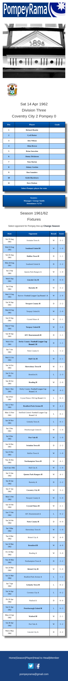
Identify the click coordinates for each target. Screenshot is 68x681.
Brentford (32, 375)
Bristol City (32, 537)
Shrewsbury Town (32, 367)
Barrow (20, 296)
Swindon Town (32, 240)
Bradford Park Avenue (32, 406)
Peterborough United (32, 430)
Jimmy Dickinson (32, 156)
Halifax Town (32, 256)
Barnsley (32, 288)
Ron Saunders (31, 172)
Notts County (32, 351)
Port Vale (32, 437)
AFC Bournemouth (32, 335)
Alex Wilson (32, 141)
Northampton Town (32, 461)
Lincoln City (32, 280)
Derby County (24, 342)
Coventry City (32, 490)
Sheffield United (25, 413)
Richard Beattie (32, 130)
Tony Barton (32, 162)
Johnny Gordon (32, 167)
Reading (32, 382)
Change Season (52, 226)
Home (12, 657)
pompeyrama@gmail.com (34, 674)
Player (29, 657)
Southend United (32, 248)
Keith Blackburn (32, 178)
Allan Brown (32, 146)
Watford (32, 601)
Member (54, 657)
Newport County (32, 304)
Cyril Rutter (32, 135)
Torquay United (32, 311)
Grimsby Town (32, 422)
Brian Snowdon (32, 151)
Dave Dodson (32, 183)
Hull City (32, 359)
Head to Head (41, 657)
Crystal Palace (32, 319)
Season (20, 657)
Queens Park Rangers (32, 272)
